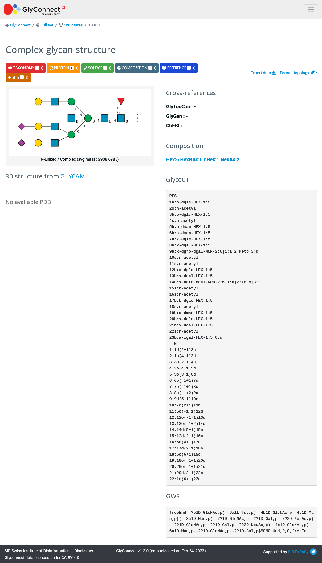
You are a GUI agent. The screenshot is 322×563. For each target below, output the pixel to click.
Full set (46, 25)
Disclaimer (84, 551)
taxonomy (25, 67)
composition (137, 67)
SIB (291, 551)
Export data (263, 72)
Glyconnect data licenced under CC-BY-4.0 (42, 557)
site (18, 77)
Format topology (297, 72)
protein (63, 67)
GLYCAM (72, 176)
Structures (73, 25)
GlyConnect (20, 25)
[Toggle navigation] (311, 9)
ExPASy (301, 551)
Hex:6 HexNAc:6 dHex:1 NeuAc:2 (202, 159)
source (98, 67)
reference (178, 67)
